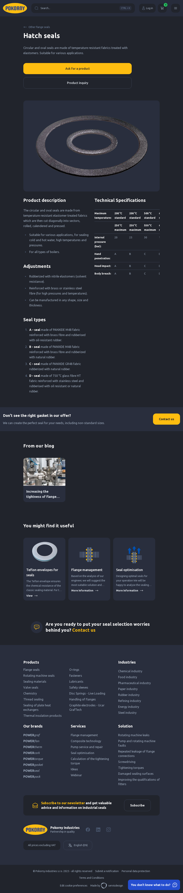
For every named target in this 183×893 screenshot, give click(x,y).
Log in (147, 8)
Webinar (76, 775)
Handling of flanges (82, 699)
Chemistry (30, 693)
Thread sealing (33, 699)
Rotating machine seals (39, 675)
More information (85, 590)
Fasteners (75, 675)
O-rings (74, 669)
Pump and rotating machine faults (136, 743)
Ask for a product (77, 68)
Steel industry (127, 712)
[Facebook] (88, 829)
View (32, 596)
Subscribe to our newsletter (63, 803)
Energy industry (128, 706)
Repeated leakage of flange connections (136, 754)
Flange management (86, 570)
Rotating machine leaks (133, 735)
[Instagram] (108, 829)
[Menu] (175, 8)
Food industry (127, 677)
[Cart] (162, 8)
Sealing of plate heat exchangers (37, 707)
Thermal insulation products (42, 715)
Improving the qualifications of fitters (139, 782)
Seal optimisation (129, 570)
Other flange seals (36, 27)
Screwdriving (126, 761)
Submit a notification (107, 871)
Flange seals (31, 669)
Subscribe (137, 805)
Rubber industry (128, 695)
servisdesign (112, 886)
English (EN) (78, 845)
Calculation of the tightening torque (90, 761)
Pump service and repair (87, 747)
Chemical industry (130, 671)
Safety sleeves (78, 687)
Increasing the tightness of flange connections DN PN (41, 497)
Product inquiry (77, 83)
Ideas (74, 769)
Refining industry (129, 700)
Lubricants (76, 681)
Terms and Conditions (91, 877)
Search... (83, 8)
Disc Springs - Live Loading (87, 693)
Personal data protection (136, 871)
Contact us (166, 419)
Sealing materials (34, 681)
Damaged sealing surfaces (136, 773)
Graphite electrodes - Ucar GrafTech (86, 707)
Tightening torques (131, 767)
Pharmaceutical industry (134, 683)
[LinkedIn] (98, 829)
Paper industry (128, 689)
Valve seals (30, 687)
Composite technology (86, 741)
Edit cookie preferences (73, 885)
